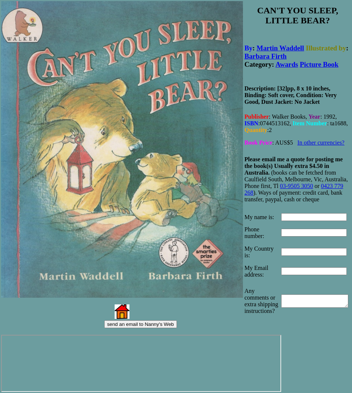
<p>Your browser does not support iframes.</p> (138, 363)
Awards (287, 62)
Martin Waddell (280, 46)
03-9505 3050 (296, 181)
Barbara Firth (265, 54)
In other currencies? (321, 138)
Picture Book (319, 62)
